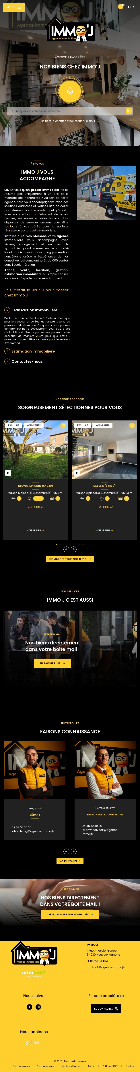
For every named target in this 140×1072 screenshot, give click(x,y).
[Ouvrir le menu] (14, 7)
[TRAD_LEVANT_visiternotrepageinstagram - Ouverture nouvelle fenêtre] (38, 1007)
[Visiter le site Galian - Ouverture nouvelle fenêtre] (32, 1042)
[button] (74, 549)
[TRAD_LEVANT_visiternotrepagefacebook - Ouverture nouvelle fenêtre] (29, 1007)
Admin (91, 1066)
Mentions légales (71, 1066)
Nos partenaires (46, 1066)
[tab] (37, 351)
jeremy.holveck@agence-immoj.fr (100, 832)
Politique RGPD (110, 1066)
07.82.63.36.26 (21, 827)
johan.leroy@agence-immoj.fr (33, 831)
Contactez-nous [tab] (27, 361)
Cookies (130, 1066)
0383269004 (97, 961)
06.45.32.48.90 (92, 826)
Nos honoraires (21, 1066)
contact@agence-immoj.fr (106, 967)
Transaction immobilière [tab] (35, 310)
